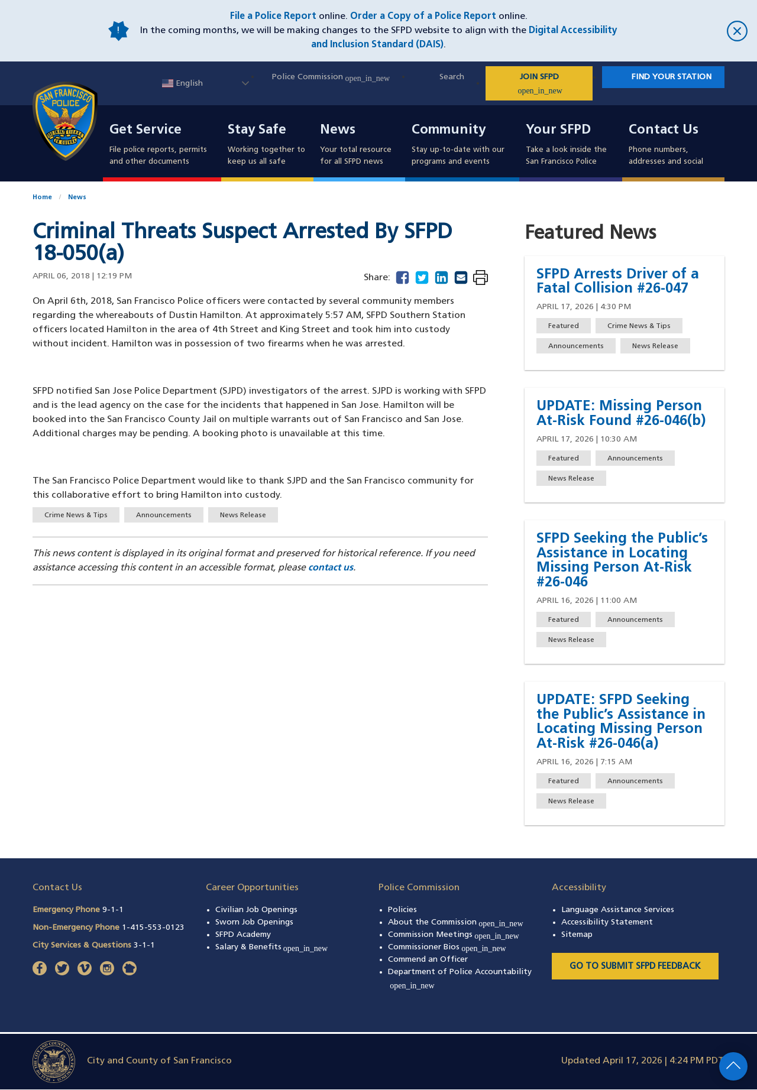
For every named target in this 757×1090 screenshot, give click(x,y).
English (182, 83)
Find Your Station (671, 77)
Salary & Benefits (271, 947)
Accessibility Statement (607, 922)
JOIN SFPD (554, 84)
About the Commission (455, 922)
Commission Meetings (453, 934)
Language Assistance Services (617, 910)
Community (449, 130)
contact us (330, 568)
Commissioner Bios (447, 947)
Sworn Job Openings (254, 922)
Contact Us (663, 130)
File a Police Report (273, 16)
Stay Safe (257, 130)
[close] (686, 31)
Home (42, 197)
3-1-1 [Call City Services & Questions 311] (144, 945)
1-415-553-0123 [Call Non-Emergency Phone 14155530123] (153, 927)
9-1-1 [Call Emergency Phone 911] (113, 910)
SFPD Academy (243, 934)
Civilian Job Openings (256, 910)
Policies (402, 910)
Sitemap (577, 934)
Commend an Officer (428, 959)
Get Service (145, 130)
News (337, 130)
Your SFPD (558, 130)
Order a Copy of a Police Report (423, 16)
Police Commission (331, 77)
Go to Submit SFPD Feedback (635, 966)
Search (451, 77)
